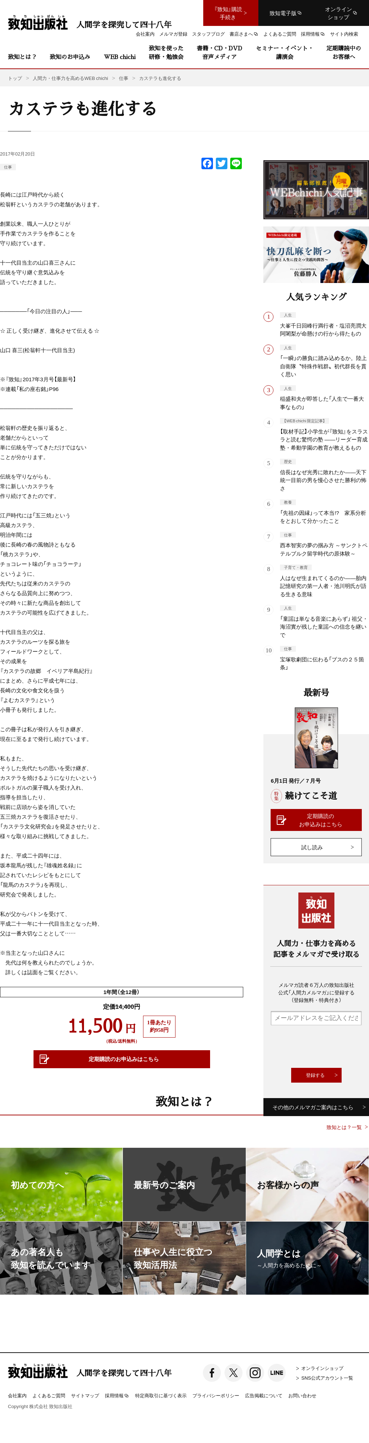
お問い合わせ (302, 1395)
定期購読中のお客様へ (343, 52)
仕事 (8, 167)
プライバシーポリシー (215, 1395)
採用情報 (117, 1396)
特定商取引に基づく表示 (161, 1395)
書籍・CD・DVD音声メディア (219, 52)
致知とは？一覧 (344, 1127)
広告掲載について (264, 1395)
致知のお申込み (70, 57)
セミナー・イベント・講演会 (285, 52)
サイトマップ (85, 1395)
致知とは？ (22, 57)
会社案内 (17, 1395)
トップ (15, 78)
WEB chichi (119, 57)
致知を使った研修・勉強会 (166, 52)
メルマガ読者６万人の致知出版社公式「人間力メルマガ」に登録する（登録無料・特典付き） (316, 992)
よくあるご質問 (48, 1395)
